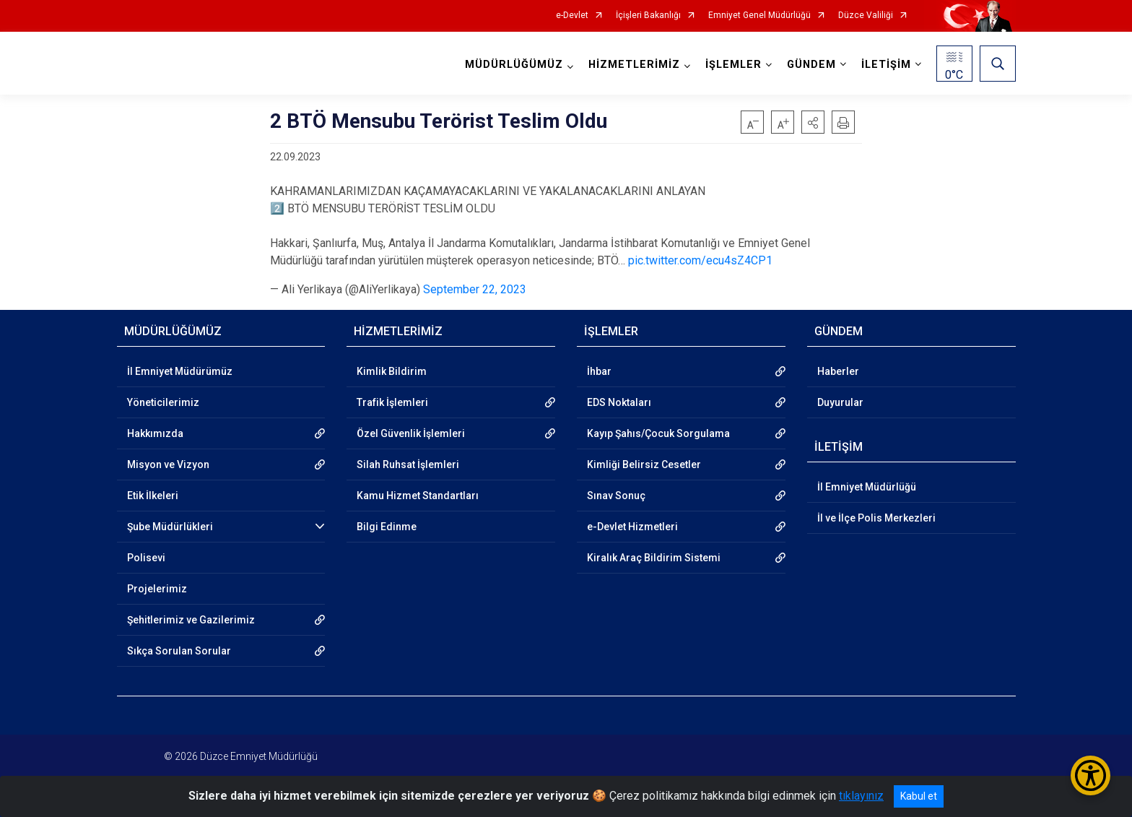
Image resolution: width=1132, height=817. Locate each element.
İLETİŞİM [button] (886, 65)
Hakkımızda (155, 433)
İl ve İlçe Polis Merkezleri (876, 518)
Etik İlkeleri (152, 495)
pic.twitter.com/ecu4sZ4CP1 (700, 260)
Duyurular (840, 402)
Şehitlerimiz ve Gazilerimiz (191, 620)
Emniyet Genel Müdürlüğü (759, 15)
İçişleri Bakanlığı (648, 15)
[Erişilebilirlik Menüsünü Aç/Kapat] (1090, 775)
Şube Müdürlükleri (170, 526)
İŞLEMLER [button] (733, 65)
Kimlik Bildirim (392, 371)
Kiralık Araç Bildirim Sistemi (653, 557)
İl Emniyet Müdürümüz (179, 371)
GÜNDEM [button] (811, 65)
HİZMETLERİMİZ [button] (634, 65)
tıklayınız (861, 796)
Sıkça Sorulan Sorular (179, 651)
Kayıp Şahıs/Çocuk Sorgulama (658, 433)
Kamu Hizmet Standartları (418, 495)
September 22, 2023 (474, 289)
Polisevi (146, 557)
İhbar (599, 371)
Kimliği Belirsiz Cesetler (644, 464)
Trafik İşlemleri (392, 402)
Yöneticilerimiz (163, 402)
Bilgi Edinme (387, 526)
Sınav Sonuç (616, 495)
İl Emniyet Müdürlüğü (866, 487)
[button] (812, 122)
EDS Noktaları (619, 402)
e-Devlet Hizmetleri (632, 526)
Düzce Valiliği (865, 15)
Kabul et (918, 796)
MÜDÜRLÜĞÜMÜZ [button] (514, 65)
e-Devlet (572, 15)
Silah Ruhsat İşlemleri (408, 464)
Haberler (838, 371)
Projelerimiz (157, 589)
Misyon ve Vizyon (168, 464)
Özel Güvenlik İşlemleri (411, 433)
